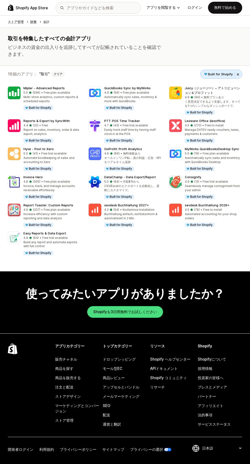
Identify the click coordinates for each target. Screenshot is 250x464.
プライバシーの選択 (146, 449)
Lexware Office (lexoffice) (205, 121)
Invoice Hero (33, 177)
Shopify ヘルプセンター (170, 359)
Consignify (193, 177)
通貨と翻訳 (112, 424)
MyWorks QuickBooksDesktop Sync (212, 149)
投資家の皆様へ (210, 378)
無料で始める (225, 7)
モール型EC (112, 368)
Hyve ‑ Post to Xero (38, 149)
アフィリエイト (210, 405)
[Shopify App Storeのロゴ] (28, 7)
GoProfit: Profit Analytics (123, 149)
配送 (106, 415)
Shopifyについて (212, 359)
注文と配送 (64, 387)
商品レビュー (114, 378)
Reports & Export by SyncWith (46, 121)
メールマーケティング (121, 396)
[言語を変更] (221, 448)
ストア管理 (64, 420)
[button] (44, 99)
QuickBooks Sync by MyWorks (127, 88)
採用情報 (205, 368)
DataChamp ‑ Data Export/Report (130, 177)
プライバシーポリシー (78, 449)
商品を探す (64, 368)
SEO (106, 405)
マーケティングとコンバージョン (77, 408)
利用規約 (46, 449)
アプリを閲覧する (163, 7)
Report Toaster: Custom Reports (48, 205)
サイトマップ (113, 449)
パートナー (207, 396)
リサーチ (157, 387)
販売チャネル (66, 359)
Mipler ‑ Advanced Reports (44, 88)
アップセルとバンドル (121, 387)
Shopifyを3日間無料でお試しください (125, 311)
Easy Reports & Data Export (44, 233)
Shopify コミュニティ (168, 378)
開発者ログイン (20, 449)
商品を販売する (68, 378)
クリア (58, 74)
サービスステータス (214, 424)
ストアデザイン (68, 396)
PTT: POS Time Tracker (122, 121)
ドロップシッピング (119, 359)
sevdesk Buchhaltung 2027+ (126, 205)
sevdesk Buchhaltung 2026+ (207, 205)
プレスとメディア (212, 387)
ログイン (195, 7)
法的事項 (205, 415)
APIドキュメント (164, 368)
